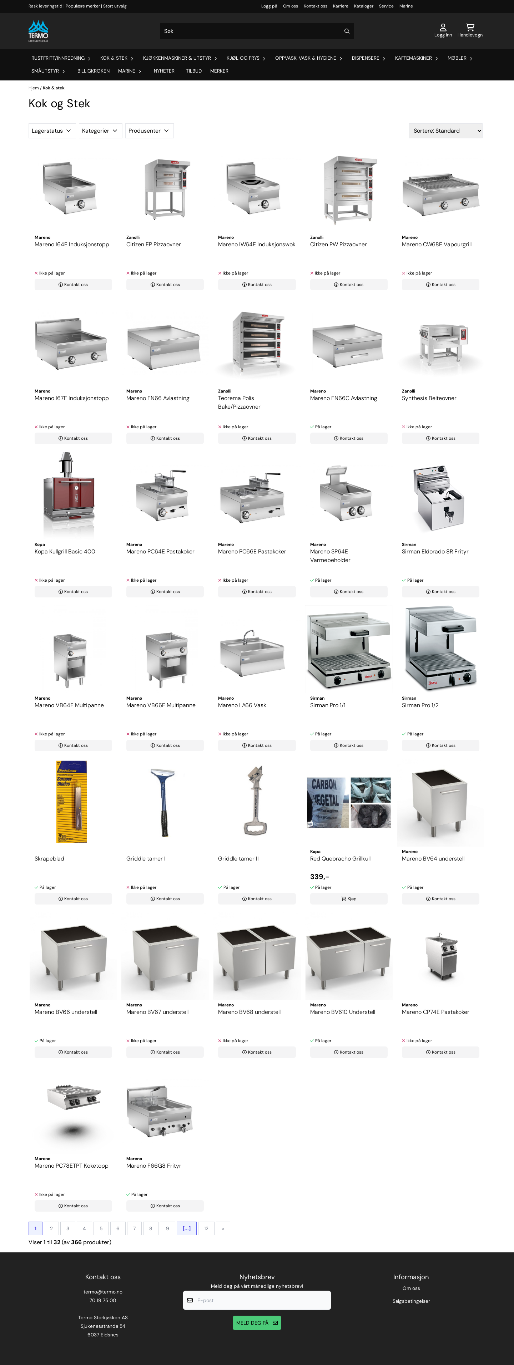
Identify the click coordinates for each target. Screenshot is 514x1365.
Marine (406, 6)
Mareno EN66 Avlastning (158, 398)
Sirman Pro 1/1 (328, 705)
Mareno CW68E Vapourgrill (437, 244)
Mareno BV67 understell (157, 1012)
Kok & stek (54, 88)
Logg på (269, 6)
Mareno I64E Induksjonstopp (72, 244)
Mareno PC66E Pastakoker (252, 551)
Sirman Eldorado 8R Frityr (435, 551)
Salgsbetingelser (411, 1301)
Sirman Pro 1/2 (420, 705)
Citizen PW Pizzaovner (338, 244)
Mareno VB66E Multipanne (161, 705)
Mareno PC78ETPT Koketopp (72, 1165)
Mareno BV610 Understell (342, 1012)
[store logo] (38, 31)
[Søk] (257, 31)
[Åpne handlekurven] (470, 31)
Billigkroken (93, 71)
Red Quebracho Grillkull (340, 858)
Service (386, 6)
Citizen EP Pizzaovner (153, 244)
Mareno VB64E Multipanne (69, 705)
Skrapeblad (49, 858)
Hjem (34, 88)
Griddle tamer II (238, 858)
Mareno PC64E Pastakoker (160, 551)
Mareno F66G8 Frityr (153, 1165)
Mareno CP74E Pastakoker (435, 1012)
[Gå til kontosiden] (443, 31)
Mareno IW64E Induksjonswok (257, 244)
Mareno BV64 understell (433, 858)
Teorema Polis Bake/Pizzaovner (239, 402)
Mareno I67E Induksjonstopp (72, 398)
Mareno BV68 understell (249, 1012)
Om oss (290, 6)
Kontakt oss (315, 6)
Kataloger (363, 6)
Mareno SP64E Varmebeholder (330, 556)
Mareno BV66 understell (66, 1012)
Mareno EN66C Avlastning (343, 398)
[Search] (347, 31)
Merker (219, 71)
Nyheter (164, 71)
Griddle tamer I (146, 858)
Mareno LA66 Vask (242, 705)
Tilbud (194, 71)
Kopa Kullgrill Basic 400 (65, 551)
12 (206, 1228)
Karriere (340, 6)
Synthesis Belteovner (429, 398)
